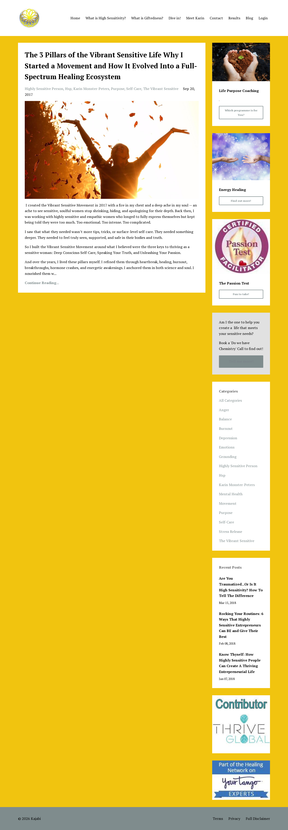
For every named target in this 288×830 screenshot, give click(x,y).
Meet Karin (195, 18)
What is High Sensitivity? (106, 18)
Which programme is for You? (241, 112)
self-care (133, 88)
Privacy (234, 818)
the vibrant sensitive (160, 88)
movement (227, 503)
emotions (226, 447)
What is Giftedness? (147, 18)
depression (228, 437)
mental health (231, 493)
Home (75, 18)
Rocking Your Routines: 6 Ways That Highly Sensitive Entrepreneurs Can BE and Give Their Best (241, 625)
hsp (68, 88)
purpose (117, 88)
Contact (216, 18)
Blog (249, 18)
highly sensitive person (44, 88)
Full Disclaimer (258, 818)
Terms (218, 818)
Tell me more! (241, 361)
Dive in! (175, 18)
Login (263, 18)
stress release (230, 531)
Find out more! (241, 200)
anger (224, 409)
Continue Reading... (42, 282)
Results (234, 18)
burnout (226, 428)
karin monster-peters (91, 88)
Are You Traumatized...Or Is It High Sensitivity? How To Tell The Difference (241, 587)
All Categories (230, 400)
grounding (227, 456)
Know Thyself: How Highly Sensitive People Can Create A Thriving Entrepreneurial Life (240, 663)
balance (225, 419)
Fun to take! (241, 294)
